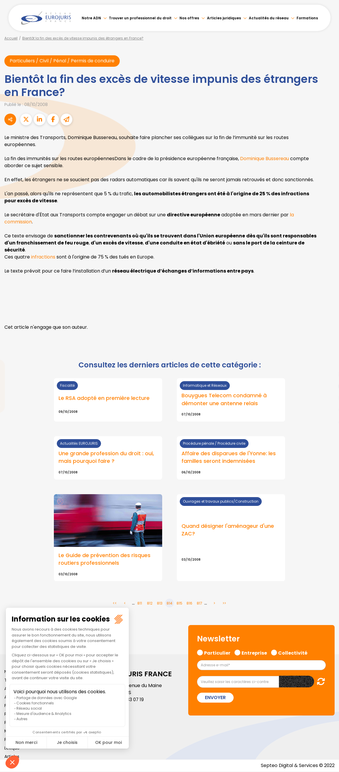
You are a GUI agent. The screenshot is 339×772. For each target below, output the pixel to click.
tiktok (327, 421)
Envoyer (215, 698)
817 (199, 603)
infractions (43, 257)
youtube (327, 386)
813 (159, 603)
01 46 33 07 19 (129, 700)
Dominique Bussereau (264, 158)
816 (189, 603)
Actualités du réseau (269, 18)
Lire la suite (108, 458)
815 (179, 603)
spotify (327, 409)
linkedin (327, 374)
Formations (307, 18)
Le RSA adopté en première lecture (104, 398)
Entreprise (254, 652)
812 (150, 603)
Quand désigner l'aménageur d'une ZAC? (228, 530)
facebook (327, 351)
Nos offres (189, 18)
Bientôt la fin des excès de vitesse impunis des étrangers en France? (82, 38)
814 (169, 603)
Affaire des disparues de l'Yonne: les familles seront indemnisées (229, 457)
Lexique (12, 749)
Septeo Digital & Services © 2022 (297, 766)
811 (139, 603)
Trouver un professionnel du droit (140, 18)
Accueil (11, 38)
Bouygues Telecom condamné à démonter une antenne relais (224, 399)
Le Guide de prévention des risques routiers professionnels (105, 559)
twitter (327, 362)
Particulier (217, 652)
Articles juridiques (224, 18)
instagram (327, 398)
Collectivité (292, 652)
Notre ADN (91, 18)
